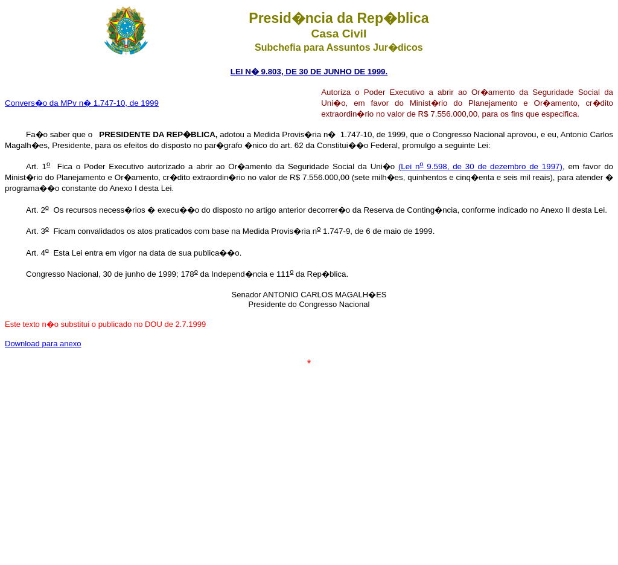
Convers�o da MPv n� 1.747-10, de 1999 (82, 103)
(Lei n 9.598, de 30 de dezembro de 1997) (480, 166)
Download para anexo (43, 343)
